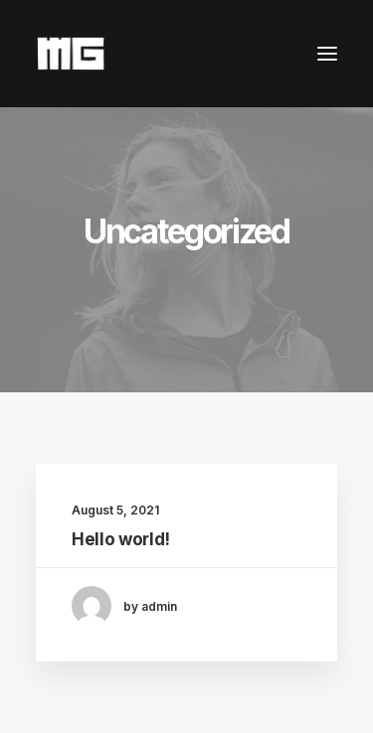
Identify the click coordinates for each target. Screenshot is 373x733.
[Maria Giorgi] (70, 54)
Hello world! (121, 539)
